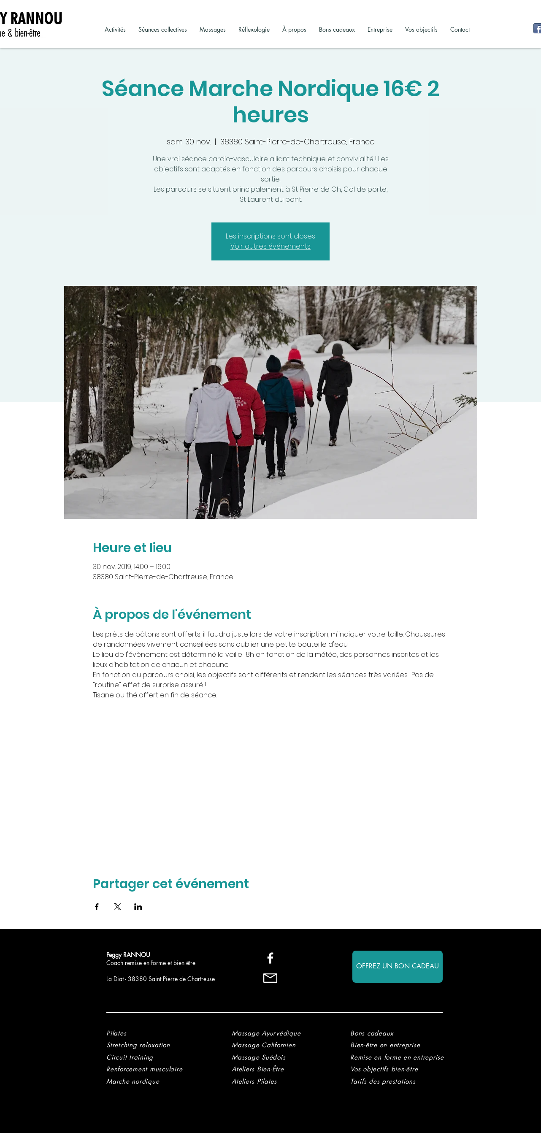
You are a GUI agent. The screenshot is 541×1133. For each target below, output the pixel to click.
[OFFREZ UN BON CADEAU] (397, 967)
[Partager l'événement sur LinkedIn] (138, 906)
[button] (383, 1081)
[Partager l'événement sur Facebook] (97, 906)
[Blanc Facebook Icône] (270, 958)
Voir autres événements (270, 246)
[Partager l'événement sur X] (118, 906)
